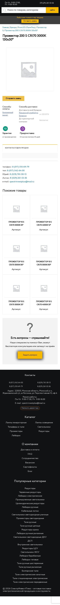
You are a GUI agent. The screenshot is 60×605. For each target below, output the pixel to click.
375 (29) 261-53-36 (47, 3)
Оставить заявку (30, 21)
